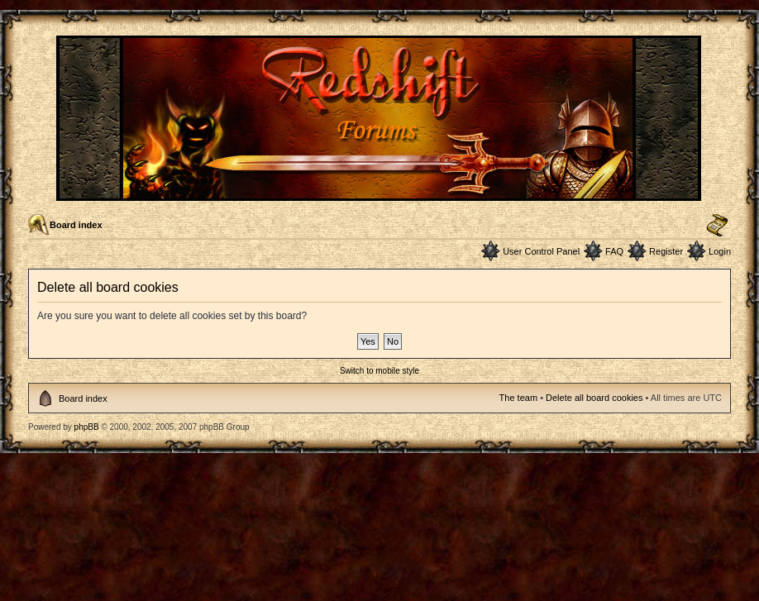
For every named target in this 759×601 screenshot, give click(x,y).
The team (518, 398)
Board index (76, 225)
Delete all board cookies (594, 398)
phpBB (86, 427)
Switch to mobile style (379, 370)
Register (666, 251)
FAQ (614, 251)
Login (720, 251)
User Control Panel (541, 251)
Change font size (717, 225)
